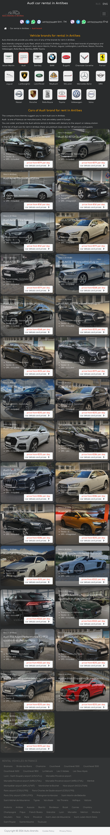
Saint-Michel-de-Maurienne (17, 801)
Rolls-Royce (47, 103)
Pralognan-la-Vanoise (47, 796)
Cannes (75, 808)
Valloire (87, 801)
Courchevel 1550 (91, 767)
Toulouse (42, 823)
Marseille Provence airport (58, 777)
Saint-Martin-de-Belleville (73, 796)
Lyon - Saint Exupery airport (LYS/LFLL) (23, 777)
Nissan (19, 103)
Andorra (8, 808)
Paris (26, 818)
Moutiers (8, 818)
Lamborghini (24, 84)
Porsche (33, 103)
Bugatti (66, 66)
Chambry (87, 808)
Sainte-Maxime (26, 823)
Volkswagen (76, 103)
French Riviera (35, 813)
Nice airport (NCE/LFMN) (75, 786)
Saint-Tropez (10, 823)
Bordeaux (54, 808)
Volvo (91, 103)
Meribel (90, 781)
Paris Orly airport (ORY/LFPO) (18, 796)
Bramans (8, 767)
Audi (24, 66)
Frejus (22, 813)
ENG (105, 4)
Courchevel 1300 (71, 767)
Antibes (19, 808)
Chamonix (41, 767)
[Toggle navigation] (104, 14)
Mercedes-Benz (84, 84)
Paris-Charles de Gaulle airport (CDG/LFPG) (53, 791)
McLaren (68, 84)
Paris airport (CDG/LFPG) (16, 791)
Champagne (10, 813)
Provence (37, 818)
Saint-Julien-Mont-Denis (85, 818)
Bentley (37, 66)
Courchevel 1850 (30, 772)
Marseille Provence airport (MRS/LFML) (23, 781)
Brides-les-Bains (24, 767)
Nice (18, 818)
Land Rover (39, 84)
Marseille (72, 813)
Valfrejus (76, 801)
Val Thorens (62, 801)
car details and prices (38, 164)
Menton (84, 813)
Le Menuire (47, 772)
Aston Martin (8, 66)
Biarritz (41, 808)
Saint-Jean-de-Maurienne (58, 818)
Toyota (62, 103)
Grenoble (50, 813)
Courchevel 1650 (11, 772)
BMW (52, 66)
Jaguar (9, 84)
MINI (100, 84)
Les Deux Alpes (80, 772)
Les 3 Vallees (63, 772)
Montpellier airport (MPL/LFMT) (19, 786)
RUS (98, 4)
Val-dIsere (48, 801)
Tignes (36, 801)
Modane (96, 813)
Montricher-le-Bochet (48, 786)
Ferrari (102, 66)
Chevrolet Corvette (84, 66)
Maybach (53, 84)
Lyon (61, 813)
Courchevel (54, 767)
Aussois (30, 808)
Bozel (65, 808)
